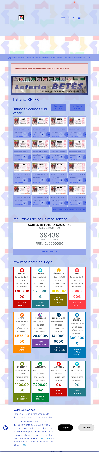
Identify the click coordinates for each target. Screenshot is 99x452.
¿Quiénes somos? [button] (16, 57)
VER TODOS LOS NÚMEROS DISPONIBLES (69, 209)
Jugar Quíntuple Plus (58, 300)
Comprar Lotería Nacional (77, 352)
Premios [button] (46, 57)
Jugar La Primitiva (40, 397)
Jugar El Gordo (77, 304)
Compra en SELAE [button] (82, 57)
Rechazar (86, 427)
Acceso (65, 18)
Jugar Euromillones (59, 348)
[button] (17, 88)
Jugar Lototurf (22, 348)
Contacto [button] (68, 57)
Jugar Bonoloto (22, 397)
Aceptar (65, 427)
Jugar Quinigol (40, 304)
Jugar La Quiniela (22, 304)
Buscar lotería (58, 107)
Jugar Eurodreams (40, 343)
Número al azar (77, 107)
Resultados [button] (56, 57)
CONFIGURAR (44, 438)
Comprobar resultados (49, 251)
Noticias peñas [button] (33, 57)
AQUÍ (25, 445)
